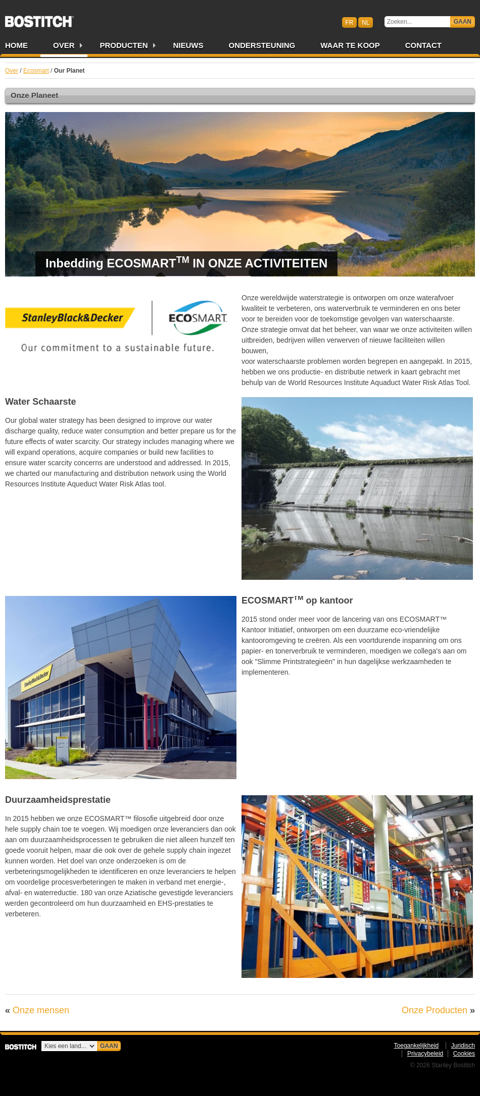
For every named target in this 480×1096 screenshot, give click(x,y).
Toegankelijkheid (416, 1045)
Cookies (464, 1053)
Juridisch (463, 1045)
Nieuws (188, 45)
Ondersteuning (262, 45)
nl (365, 22)
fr (349, 22)
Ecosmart (36, 70)
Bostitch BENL (39, 18)
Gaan (462, 21)
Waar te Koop (350, 45)
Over (64, 45)
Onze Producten (434, 1010)
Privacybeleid (425, 1053)
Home (16, 45)
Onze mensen (41, 1010)
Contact (423, 45)
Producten (124, 45)
